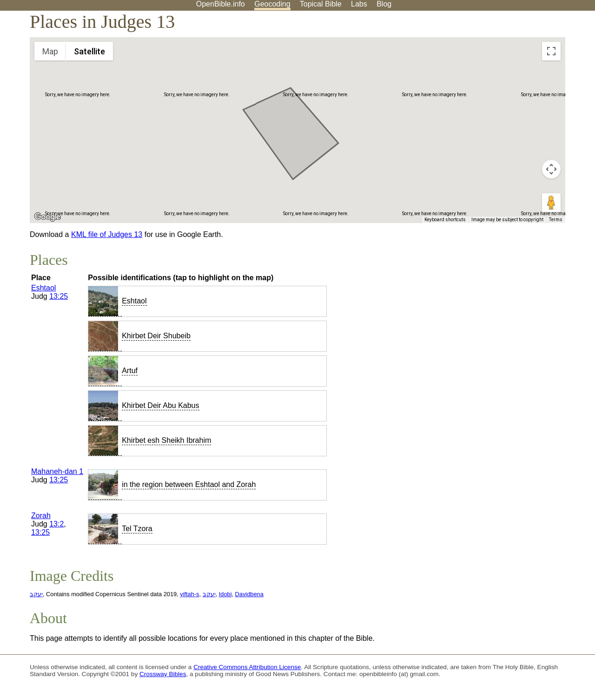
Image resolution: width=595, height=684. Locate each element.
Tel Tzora (137, 529)
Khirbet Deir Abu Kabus (160, 405)
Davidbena (249, 594)
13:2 (56, 524)
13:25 (58, 296)
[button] (269, 147)
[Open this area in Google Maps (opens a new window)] (47, 217)
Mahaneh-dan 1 (57, 471)
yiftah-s (189, 594)
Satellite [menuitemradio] (89, 51)
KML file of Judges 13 (106, 234)
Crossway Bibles (162, 674)
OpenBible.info (220, 4)
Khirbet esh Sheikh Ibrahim (166, 440)
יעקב (36, 594)
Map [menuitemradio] (50, 51)
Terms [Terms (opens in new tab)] (555, 219)
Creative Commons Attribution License (247, 667)
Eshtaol (43, 288)
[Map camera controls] (551, 169)
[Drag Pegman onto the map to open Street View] (551, 202)
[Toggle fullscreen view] (551, 51)
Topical (321, 4)
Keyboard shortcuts (445, 219)
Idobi (225, 594)
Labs (359, 4)
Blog (384, 4)
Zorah (41, 516)
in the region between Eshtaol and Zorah (189, 484)
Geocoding (272, 4)
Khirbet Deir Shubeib (156, 336)
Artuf (130, 371)
